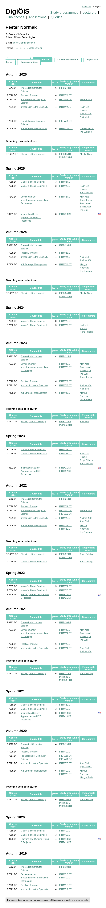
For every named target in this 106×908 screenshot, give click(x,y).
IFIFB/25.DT (65, 154)
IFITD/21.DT (65, 468)
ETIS (22, 48)
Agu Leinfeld (86, 203)
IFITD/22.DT (65, 471)
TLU (16, 48)
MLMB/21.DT (65, 680)
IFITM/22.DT (65, 325)
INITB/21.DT (65, 677)
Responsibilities (29, 62)
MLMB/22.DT (65, 557)
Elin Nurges (85, 207)
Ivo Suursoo (86, 132)
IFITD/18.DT (65, 839)
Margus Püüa (86, 777)
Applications (37, 17)
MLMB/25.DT (65, 157)
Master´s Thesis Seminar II (34, 186)
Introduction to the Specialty (34, 107)
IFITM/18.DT (65, 835)
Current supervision (68, 59)
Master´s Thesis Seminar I (33, 182)
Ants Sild (84, 117)
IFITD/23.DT (65, 214)
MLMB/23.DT (65, 425)
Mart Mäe (84, 197)
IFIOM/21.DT (65, 510)
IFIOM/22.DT (65, 514)
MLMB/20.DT (65, 806)
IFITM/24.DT (65, 95)
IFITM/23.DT (65, 186)
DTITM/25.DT (66, 107)
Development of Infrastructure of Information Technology (34, 200)
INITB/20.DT (65, 803)
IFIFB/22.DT (65, 356)
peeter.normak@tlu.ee (24, 43)
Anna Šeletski (86, 554)
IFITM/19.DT (65, 709)
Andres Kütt (86, 113)
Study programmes (64, 12)
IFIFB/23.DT (65, 245)
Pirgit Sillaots (86, 460)
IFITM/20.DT (65, 590)
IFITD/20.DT (65, 594)
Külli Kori (84, 421)
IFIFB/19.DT (65, 744)
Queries (56, 17)
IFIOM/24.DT (65, 99)
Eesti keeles (86, 7)
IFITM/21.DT (65, 453)
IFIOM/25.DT (65, 121)
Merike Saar (86, 154)
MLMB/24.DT (65, 296)
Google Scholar (34, 48)
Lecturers (89, 12)
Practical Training (29, 95)
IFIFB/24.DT (65, 88)
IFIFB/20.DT (65, 622)
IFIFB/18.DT (65, 867)
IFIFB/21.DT (65, 499)
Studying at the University (33, 154)
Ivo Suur (84, 210)
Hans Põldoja (86, 192)
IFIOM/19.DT (65, 756)
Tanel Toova (86, 99)
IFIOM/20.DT (65, 759)
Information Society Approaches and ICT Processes (31, 217)
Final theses (15, 17)
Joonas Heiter (87, 128)
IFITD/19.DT (65, 713)
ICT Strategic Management (34, 128)
